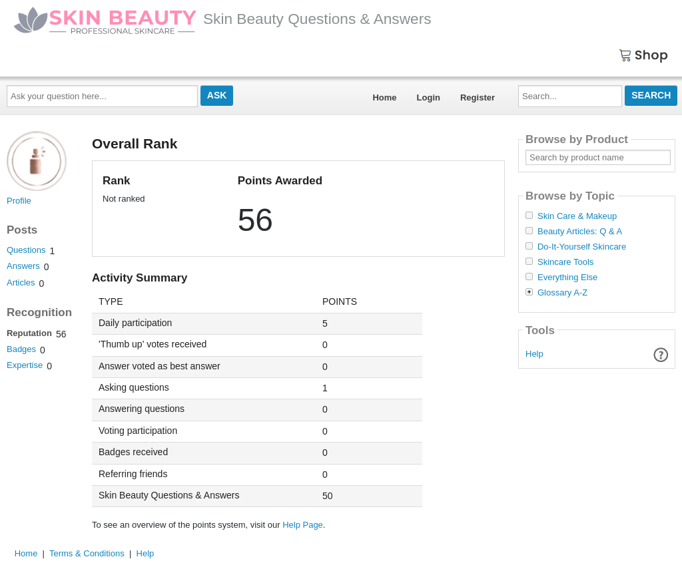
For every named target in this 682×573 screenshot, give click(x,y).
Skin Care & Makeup (577, 216)
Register (477, 97)
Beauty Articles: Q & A (579, 231)
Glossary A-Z (562, 292)
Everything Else (567, 277)
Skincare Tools (565, 262)
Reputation (29, 333)
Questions (26, 250)
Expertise (25, 365)
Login (428, 97)
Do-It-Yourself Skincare (581, 247)
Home (384, 97)
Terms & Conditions (87, 553)
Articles (21, 282)
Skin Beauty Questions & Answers (222, 18)
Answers (23, 266)
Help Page (302, 525)
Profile (19, 201)
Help (534, 354)
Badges (21, 349)
